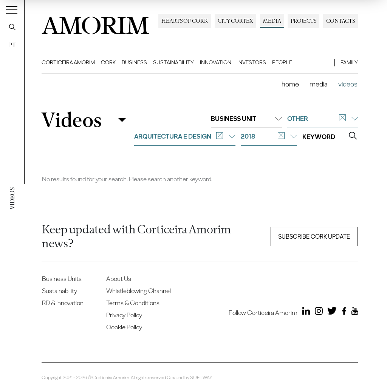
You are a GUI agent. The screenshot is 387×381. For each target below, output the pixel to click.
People (282, 62)
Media (272, 20)
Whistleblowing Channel (138, 291)
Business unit (246, 118)
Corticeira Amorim (68, 62)
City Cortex (235, 20)
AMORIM (95, 23)
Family (349, 62)
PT (12, 45)
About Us (118, 278)
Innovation (215, 62)
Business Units (62, 278)
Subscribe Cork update (314, 236)
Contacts (340, 20)
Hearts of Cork (184, 20)
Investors (251, 62)
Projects (303, 20)
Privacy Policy (124, 315)
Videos (71, 120)
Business (134, 62)
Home (290, 84)
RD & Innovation (63, 303)
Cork (108, 62)
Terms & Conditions (132, 303)
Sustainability (173, 62)
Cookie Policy (124, 327)
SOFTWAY (201, 377)
